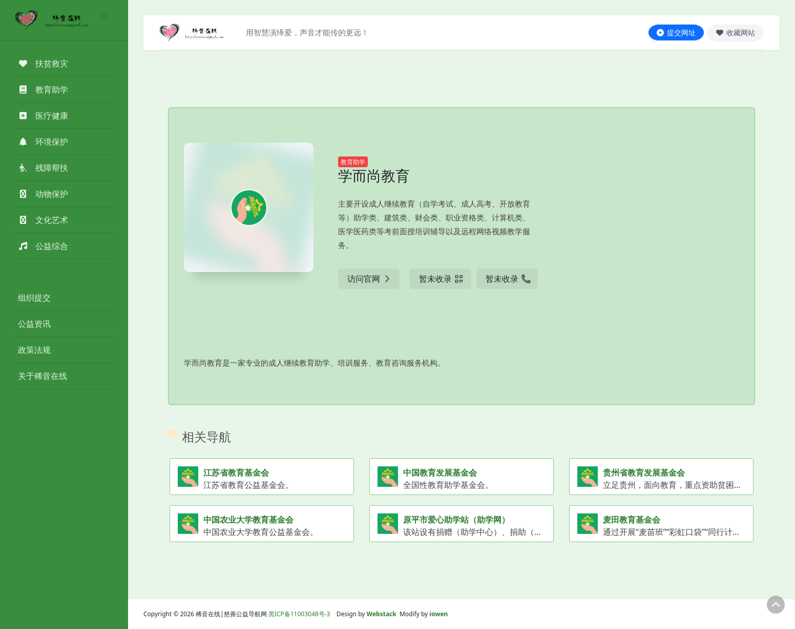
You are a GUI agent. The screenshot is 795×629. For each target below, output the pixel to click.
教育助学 (353, 162)
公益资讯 (34, 323)
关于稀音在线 (42, 375)
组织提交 (34, 297)
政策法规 (34, 349)
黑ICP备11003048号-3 (299, 614)
